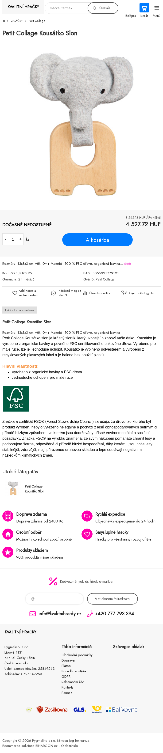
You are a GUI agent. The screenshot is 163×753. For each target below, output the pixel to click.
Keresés (104, 8)
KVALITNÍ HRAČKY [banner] (23, 7)
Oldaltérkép (69, 745)
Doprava (68, 660)
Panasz (67, 692)
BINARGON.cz (46, 745)
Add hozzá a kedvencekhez (28, 292)
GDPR (66, 676)
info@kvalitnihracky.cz (60, 613)
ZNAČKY (17, 21)
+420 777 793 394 (114, 613)
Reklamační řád (73, 682)
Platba (66, 665)
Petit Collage (37, 21)
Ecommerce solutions (18, 745)
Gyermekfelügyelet (140, 293)
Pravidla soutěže (74, 671)
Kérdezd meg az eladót (70, 292)
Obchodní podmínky (77, 655)
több (127, 263)
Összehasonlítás (99, 293)
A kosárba (97, 240)
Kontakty (68, 687)
